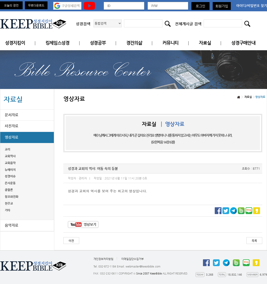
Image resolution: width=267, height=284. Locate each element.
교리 (7, 149)
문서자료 (11, 115)
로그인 (200, 6)
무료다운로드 (36, 5)
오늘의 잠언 (11, 5)
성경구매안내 (243, 42)
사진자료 (11, 126)
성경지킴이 (15, 42)
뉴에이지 (10, 169)
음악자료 (11, 225)
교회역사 (10, 156)
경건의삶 (134, 42)
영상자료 (11, 137)
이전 (71, 240)
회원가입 (221, 6)
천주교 (9, 203)
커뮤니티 (170, 42)
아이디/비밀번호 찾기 (251, 5)
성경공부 (98, 42)
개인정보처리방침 (103, 258)
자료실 (205, 42)
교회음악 (10, 163)
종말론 (9, 189)
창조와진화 (11, 196)
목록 (254, 240)
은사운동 (10, 183)
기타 (7, 210)
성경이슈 (10, 176)
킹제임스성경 (57, 42)
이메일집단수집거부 (132, 258)
